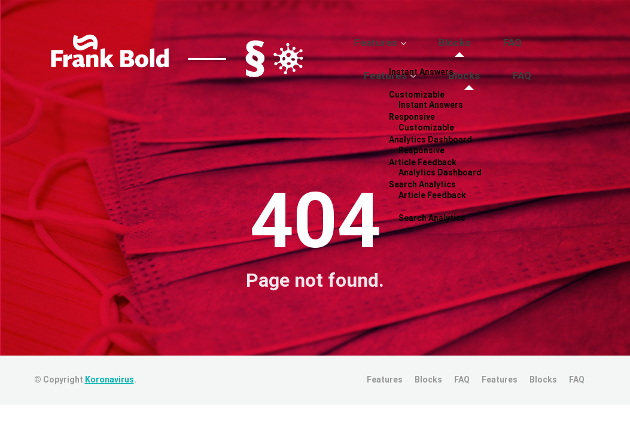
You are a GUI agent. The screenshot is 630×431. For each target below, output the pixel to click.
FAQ (509, 55)
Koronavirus (109, 390)
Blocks (467, 55)
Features (405, 55)
